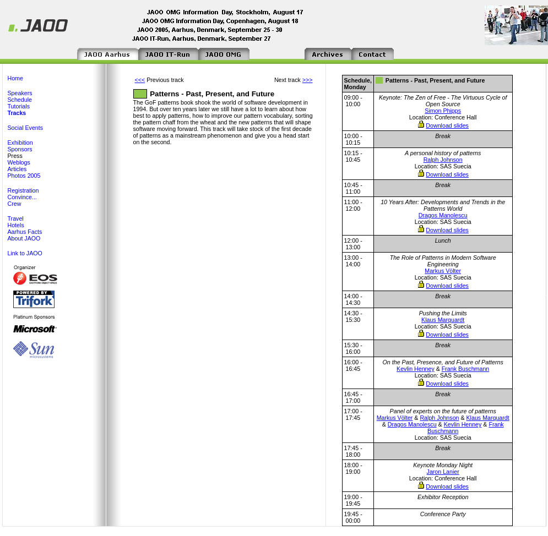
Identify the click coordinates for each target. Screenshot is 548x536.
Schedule (20, 99)
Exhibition (20, 142)
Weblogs (19, 162)
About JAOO (24, 238)
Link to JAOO (25, 253)
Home (15, 78)
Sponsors (20, 149)
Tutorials (19, 106)
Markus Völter (443, 270)
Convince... (22, 197)
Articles (17, 169)
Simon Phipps (443, 110)
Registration (23, 190)
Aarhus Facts (25, 231)
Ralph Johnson (443, 159)
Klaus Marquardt (442, 319)
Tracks (17, 113)
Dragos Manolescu (443, 215)
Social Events (26, 127)
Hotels (16, 225)
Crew (14, 203)
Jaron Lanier (443, 471)
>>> (307, 79)
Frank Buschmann (465, 368)
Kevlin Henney (416, 368)
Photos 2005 (24, 175)
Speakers (20, 93)
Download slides (447, 125)
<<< (140, 79)
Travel (16, 218)
